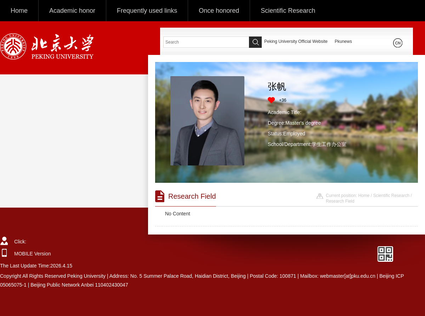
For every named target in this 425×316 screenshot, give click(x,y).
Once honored (219, 10)
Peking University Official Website (296, 41)
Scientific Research (288, 10)
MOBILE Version (32, 253)
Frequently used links (147, 10)
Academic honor (72, 10)
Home (19, 10)
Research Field (340, 201)
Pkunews (343, 41)
